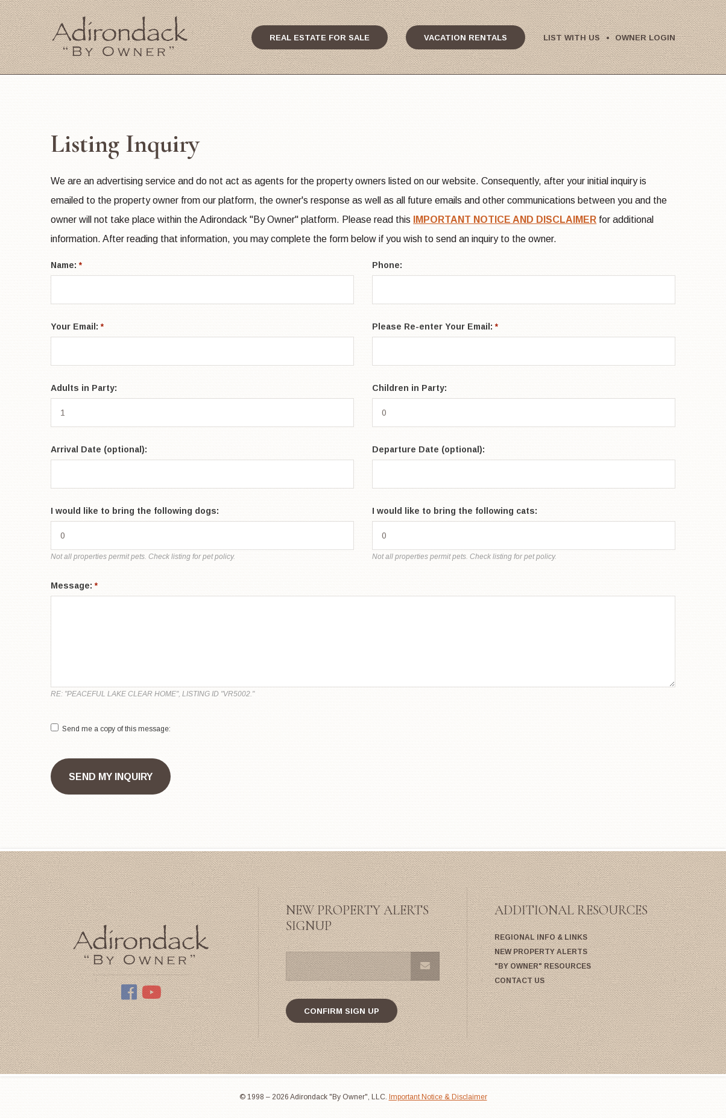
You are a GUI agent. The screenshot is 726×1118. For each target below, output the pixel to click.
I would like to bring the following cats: (454, 511)
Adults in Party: (84, 388)
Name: (66, 265)
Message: (74, 585)
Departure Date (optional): (428, 449)
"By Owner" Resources (542, 966)
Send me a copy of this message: (116, 729)
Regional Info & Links (540, 937)
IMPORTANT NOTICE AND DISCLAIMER (504, 219)
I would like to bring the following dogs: (135, 511)
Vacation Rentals (465, 37)
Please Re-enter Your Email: (435, 326)
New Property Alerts (540, 952)
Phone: (387, 265)
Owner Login (645, 37)
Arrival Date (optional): (99, 449)
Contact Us (519, 980)
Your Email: (77, 326)
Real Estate (320, 37)
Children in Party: (409, 388)
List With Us (571, 37)
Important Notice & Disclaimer (438, 1097)
